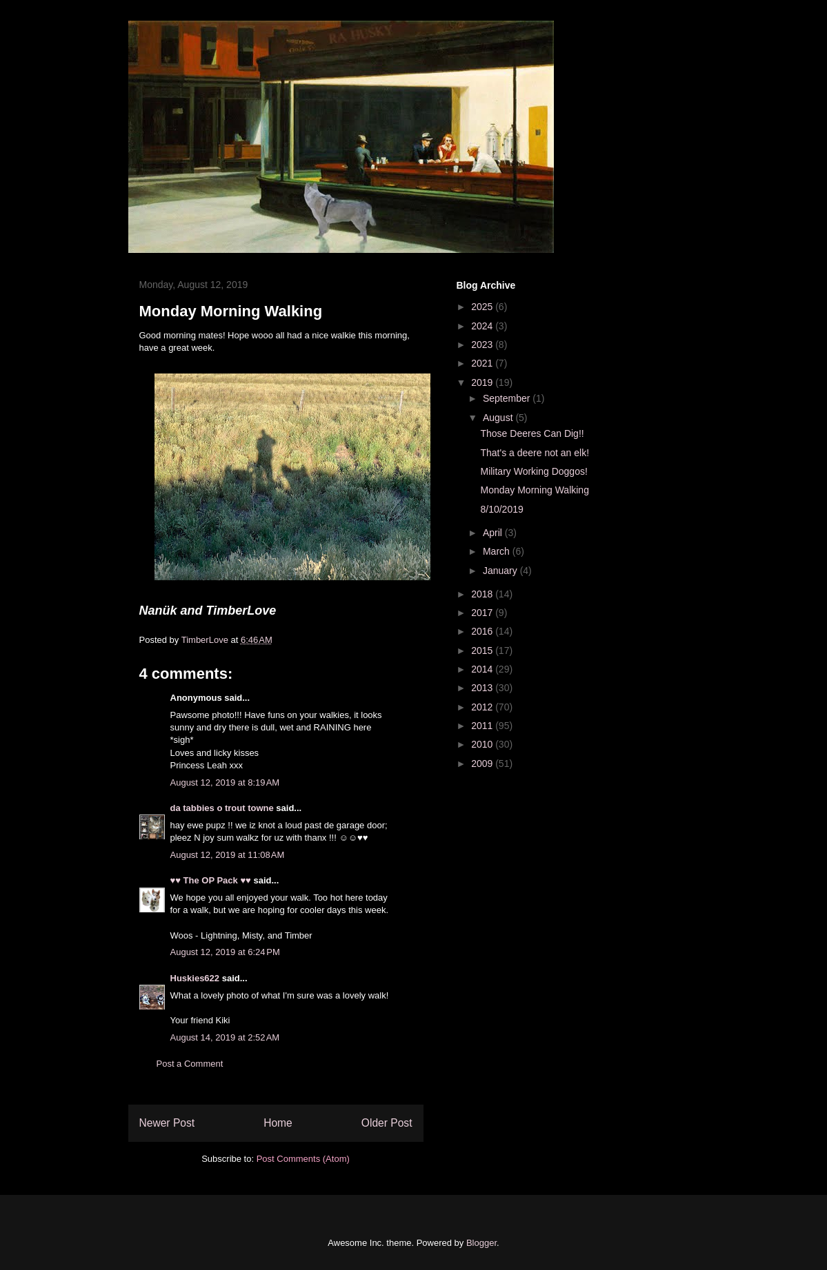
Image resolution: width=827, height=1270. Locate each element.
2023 (483, 344)
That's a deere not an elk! (534, 452)
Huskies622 (195, 978)
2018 (483, 594)
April (494, 532)
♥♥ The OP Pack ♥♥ (210, 880)
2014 (483, 669)
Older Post (386, 1123)
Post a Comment (190, 1063)
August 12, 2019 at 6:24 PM (225, 952)
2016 (483, 631)
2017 (483, 612)
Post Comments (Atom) (303, 1159)
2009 (483, 763)
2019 (483, 382)
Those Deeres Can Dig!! (532, 433)
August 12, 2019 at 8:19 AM (225, 782)
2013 (483, 687)
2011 (483, 725)
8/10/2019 (501, 509)
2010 (483, 744)
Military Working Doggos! (533, 471)
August (499, 417)
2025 (483, 306)
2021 (483, 363)
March (497, 551)
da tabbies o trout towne (222, 808)
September (507, 398)
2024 (483, 325)
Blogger (481, 1243)
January (501, 570)
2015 (483, 650)
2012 (483, 707)
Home (277, 1123)
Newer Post (167, 1123)
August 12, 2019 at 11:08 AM (227, 855)
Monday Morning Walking (534, 489)
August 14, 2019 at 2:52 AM (225, 1037)
